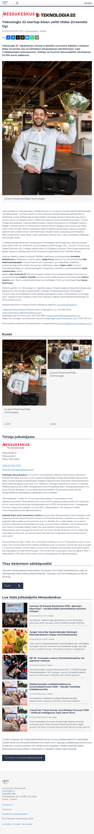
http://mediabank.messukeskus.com (74, 323)
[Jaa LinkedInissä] (13, 37)
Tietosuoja (6, 809)
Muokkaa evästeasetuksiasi (14, 814)
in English (16, 824)
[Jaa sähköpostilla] (37, 37)
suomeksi (6, 824)
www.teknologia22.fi (67, 304)
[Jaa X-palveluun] (18, 37)
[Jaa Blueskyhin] (27, 37)
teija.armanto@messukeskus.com (63, 315)
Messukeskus (31, 31)
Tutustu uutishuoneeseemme (24, 758)
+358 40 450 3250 (11, 465)
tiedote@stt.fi (8, 791)
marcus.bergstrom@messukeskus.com (21, 312)
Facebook (6, 805)
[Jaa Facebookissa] (8, 37)
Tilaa (12, 586)
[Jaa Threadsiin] (22, 37)
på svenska (27, 824)
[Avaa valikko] (17, 3)
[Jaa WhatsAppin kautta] (32, 37)
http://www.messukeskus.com (18, 469)
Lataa (7, 424)
